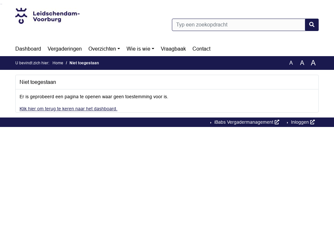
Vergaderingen (65, 49)
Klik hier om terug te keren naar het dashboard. (68, 108)
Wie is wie (138, 49)
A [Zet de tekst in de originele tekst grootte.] (291, 63)
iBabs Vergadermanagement (246, 122)
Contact (201, 49)
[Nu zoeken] (312, 25)
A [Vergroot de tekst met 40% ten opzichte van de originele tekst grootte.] (313, 63)
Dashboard (28, 49)
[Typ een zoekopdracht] (245, 25)
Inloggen (302, 122)
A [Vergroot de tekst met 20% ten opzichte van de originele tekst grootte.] (302, 62)
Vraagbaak (173, 49)
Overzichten (102, 49)
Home (58, 63)
